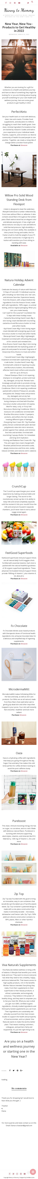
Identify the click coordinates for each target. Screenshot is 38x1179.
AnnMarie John (30, 1177)
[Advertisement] (19, 1151)
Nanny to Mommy (19, 10)
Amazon (24, 145)
